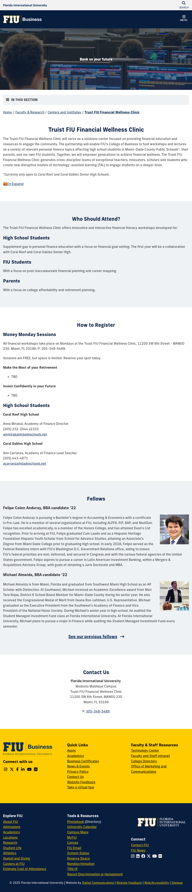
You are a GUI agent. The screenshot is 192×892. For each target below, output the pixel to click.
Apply (71, 750)
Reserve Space (78, 858)
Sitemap (177, 883)
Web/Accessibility (156, 883)
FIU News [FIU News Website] (138, 850)
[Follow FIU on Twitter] (149, 856)
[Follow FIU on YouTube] (155, 856)
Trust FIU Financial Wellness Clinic (112, 112)
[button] (184, 19)
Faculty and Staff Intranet (150, 756)
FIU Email (74, 848)
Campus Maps (77, 832)
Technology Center (145, 750)
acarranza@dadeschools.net (24, 463)
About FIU (10, 822)
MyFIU (72, 837)
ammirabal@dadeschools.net (25, 434)
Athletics (9, 853)
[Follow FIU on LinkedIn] (138, 856)
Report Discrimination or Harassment (95, 874)
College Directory (144, 761)
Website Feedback (81, 782)
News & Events (78, 766)
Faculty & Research (29, 112)
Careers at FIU (14, 864)
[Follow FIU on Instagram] (133, 856)
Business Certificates (83, 761)
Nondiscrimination (81, 864)
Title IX (72, 869)
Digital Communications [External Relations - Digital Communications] (98, 883)
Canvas (72, 843)
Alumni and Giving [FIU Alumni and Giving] (16, 858)
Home (7, 112)
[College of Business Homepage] (22, 19)
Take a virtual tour (80, 787)
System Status (78, 853)
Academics (75, 756)
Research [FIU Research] (10, 843)
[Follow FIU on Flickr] (161, 856)
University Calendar (82, 827)
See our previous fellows (92, 636)
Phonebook (75, 822)
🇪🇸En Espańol (13, 184)
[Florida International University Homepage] (25, 5)
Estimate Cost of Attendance (24, 869)
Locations (10, 837)
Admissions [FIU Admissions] (11, 827)
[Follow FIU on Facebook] (144, 856)
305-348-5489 (98, 711)
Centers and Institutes (64, 112)
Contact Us (75, 777)
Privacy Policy (78, 772)
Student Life (12, 848)
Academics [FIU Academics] (11, 832)
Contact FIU (140, 845)
